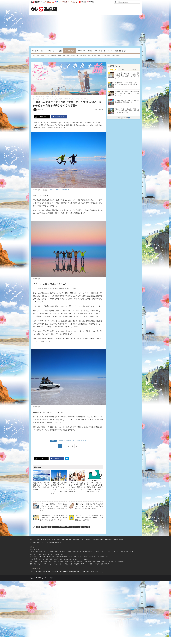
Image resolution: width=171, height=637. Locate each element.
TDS (44, 556)
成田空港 (44, 527)
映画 (51, 551)
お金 (47, 55)
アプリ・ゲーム (93, 556)
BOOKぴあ (55, 572)
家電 (89, 55)
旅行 (38, 527)
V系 (41, 551)
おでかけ (53, 55)
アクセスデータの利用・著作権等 (61, 539)
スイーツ (41, 559)
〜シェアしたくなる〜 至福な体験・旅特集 (72, 564)
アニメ (56, 551)
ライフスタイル (70, 51)
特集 (31, 564)
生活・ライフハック (38, 55)
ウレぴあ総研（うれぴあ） (44, 9)
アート (104, 551)
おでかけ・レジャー (60, 554)
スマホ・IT (81, 51)
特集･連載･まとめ (120, 51)
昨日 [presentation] (123, 70)
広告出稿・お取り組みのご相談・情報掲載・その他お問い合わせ (104, 539)
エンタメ (35, 51)
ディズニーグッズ (82, 556)
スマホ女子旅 (85, 527)
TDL (40, 556)
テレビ (32, 551)
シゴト (90, 51)
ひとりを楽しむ (116, 55)
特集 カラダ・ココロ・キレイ (110, 564)
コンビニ (66, 559)
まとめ (39, 564)
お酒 (61, 559)
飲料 (51, 559)
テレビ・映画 (72, 556)
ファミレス (85, 559)
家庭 (40, 554)
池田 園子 (40, 109)
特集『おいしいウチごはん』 (52, 564)
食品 (47, 559)
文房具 (94, 55)
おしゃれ (50, 554)
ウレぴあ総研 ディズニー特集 (51, 2)
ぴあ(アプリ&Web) (44, 572)
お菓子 (56, 559)
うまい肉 (82, 2)
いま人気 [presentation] (113, 70)
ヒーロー (132, 551)
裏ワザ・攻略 (50, 556)
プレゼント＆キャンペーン (103, 51)
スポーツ (110, 551)
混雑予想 (58, 556)
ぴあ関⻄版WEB (65, 572)
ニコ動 (79, 551)
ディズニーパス (103, 556)
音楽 (37, 551)
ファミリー (52, 51)
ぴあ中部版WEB (76, 572)
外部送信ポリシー (78, 539)
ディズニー (33, 556)
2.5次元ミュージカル (65, 551)
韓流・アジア (124, 551)
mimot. (58, 2)
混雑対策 (64, 556)
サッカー (116, 551)
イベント (98, 551)
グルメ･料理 (33, 559)
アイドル (46, 551)
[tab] (113, 69)
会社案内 (32, 539)
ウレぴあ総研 (35, 2)
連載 (35, 564)
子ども (44, 554)
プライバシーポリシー (43, 539)
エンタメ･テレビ (34, 549)
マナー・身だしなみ (63, 55)
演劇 (74, 551)
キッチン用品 (106, 55)
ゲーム (92, 551)
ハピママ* (42, 2)
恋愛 (60, 51)
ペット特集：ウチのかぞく (93, 564)
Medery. (90, 2)
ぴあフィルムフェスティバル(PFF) (93, 572)
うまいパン (74, 2)
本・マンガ (86, 551)
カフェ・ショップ (75, 559)
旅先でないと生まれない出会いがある (68, 441)
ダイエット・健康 (80, 55)
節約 (72, 55)
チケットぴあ (34, 572)
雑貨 (99, 55)
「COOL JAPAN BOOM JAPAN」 (59, 190)
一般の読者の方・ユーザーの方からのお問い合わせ (46, 542)
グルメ (43, 51)
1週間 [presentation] (134, 70)
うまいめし (66, 2)
